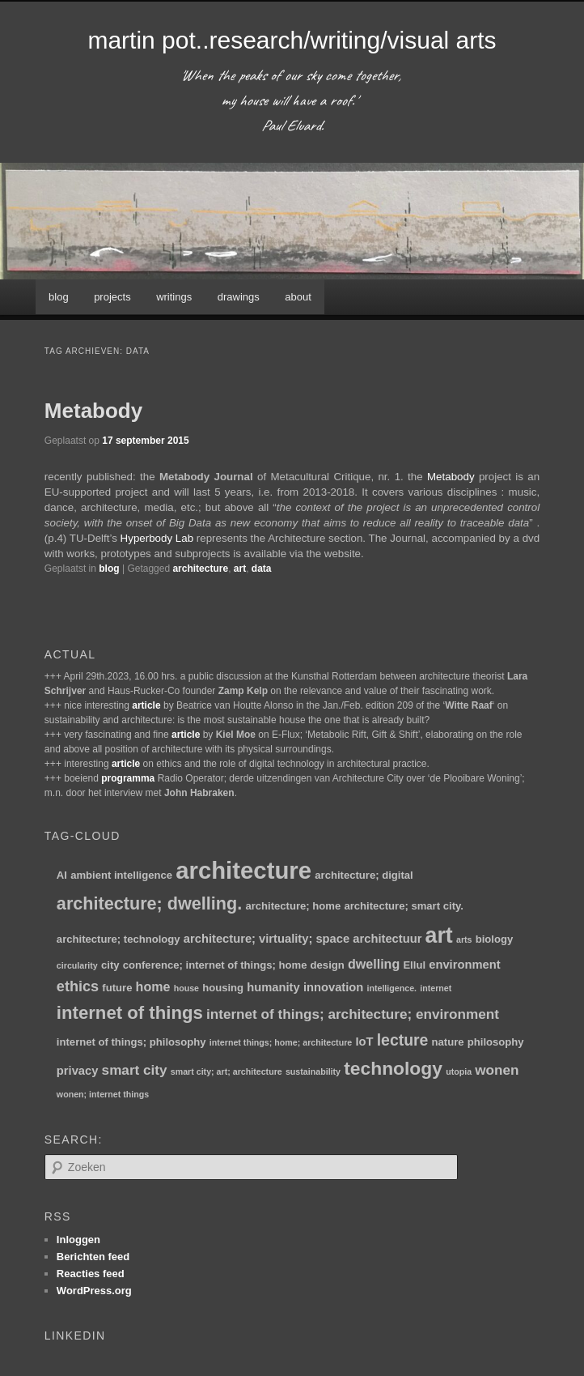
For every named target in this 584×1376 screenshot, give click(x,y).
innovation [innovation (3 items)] (333, 987)
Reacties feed (91, 1273)
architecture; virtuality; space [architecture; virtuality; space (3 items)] (266, 938)
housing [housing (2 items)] (222, 988)
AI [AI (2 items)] (62, 875)
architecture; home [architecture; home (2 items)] (293, 906)
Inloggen (78, 1239)
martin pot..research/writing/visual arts (291, 40)
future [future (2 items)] (117, 988)
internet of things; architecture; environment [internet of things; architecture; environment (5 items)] (352, 1014)
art (240, 568)
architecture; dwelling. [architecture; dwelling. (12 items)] (149, 903)
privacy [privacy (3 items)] (78, 1070)
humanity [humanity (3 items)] (273, 987)
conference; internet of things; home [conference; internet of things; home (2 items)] (215, 965)
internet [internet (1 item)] (435, 988)
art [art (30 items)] (439, 935)
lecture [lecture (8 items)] (403, 1040)
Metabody (93, 410)
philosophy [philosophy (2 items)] (496, 1042)
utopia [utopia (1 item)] (459, 1071)
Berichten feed (93, 1256)
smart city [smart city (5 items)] (134, 1070)
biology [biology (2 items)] (495, 939)
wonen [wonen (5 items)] (496, 1070)
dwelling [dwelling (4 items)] (374, 963)
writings (174, 297)
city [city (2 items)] (110, 965)
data (262, 568)
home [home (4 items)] (153, 986)
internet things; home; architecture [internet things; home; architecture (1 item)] (280, 1042)
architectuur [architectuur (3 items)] (387, 938)
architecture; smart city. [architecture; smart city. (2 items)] (403, 906)
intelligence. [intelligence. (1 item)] (391, 988)
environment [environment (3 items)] (464, 964)
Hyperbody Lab (157, 538)
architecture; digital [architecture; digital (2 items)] (364, 875)
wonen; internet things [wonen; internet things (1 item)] (103, 1094)
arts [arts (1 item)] (464, 939)
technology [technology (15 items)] (393, 1068)
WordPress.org (94, 1290)
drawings (239, 297)
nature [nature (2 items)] (448, 1042)
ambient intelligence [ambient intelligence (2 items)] (121, 875)
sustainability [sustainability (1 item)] (313, 1071)
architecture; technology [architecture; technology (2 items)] (118, 939)
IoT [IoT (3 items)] (364, 1041)
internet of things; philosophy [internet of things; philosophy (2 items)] (131, 1042)
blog (59, 297)
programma (127, 778)
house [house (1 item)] (186, 988)
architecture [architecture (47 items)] (243, 870)
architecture (200, 568)
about (298, 297)
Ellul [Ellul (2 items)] (414, 965)
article (146, 705)
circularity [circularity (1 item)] (77, 965)
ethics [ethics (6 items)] (78, 986)
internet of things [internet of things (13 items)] (130, 1013)
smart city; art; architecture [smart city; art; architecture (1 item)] (226, 1071)
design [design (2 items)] (328, 965)
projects (112, 297)
